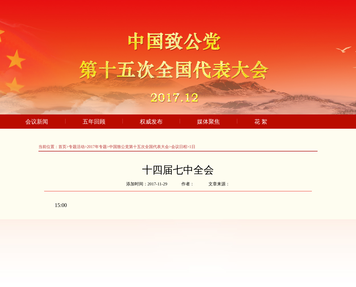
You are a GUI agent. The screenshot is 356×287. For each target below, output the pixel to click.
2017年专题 (97, 147)
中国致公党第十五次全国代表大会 (139, 147)
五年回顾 (94, 121)
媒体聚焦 (208, 121)
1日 (192, 147)
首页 (62, 147)
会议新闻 (36, 121)
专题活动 (77, 147)
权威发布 (151, 121)
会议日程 (179, 147)
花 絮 (260, 121)
